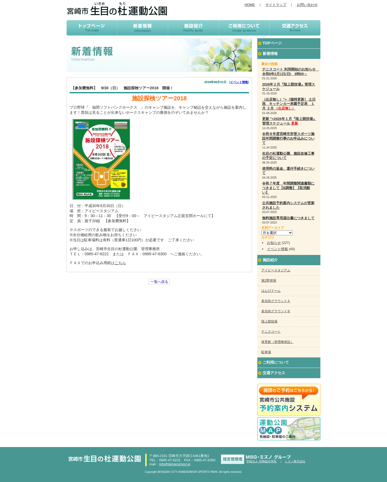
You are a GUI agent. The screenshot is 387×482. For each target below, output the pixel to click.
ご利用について (276, 362)
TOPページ (272, 43)
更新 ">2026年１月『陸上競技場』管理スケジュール (289, 121)
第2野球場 (268, 280)
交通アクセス (274, 373)
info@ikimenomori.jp (174, 464)
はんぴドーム (271, 291)
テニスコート (271, 332)
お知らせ (274, 243)
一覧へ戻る (159, 282)
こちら (120, 263)
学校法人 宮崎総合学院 (261, 461)
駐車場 (266, 352)
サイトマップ (275, 5)
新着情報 (270, 53)
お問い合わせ (307, 5)
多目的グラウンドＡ (275, 301)
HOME (250, 5)
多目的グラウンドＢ (275, 311)
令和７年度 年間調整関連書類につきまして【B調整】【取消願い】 (288, 187)
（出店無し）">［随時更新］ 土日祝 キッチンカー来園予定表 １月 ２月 (289, 103)
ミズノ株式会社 (295, 461)
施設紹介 (270, 260)
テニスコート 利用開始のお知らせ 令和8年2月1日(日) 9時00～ (290, 71)
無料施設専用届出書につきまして (288, 218)
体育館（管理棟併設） (277, 342)
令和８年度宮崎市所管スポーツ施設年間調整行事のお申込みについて (288, 138)
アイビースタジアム (275, 270)
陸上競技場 (269, 321)
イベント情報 (239, 82)
